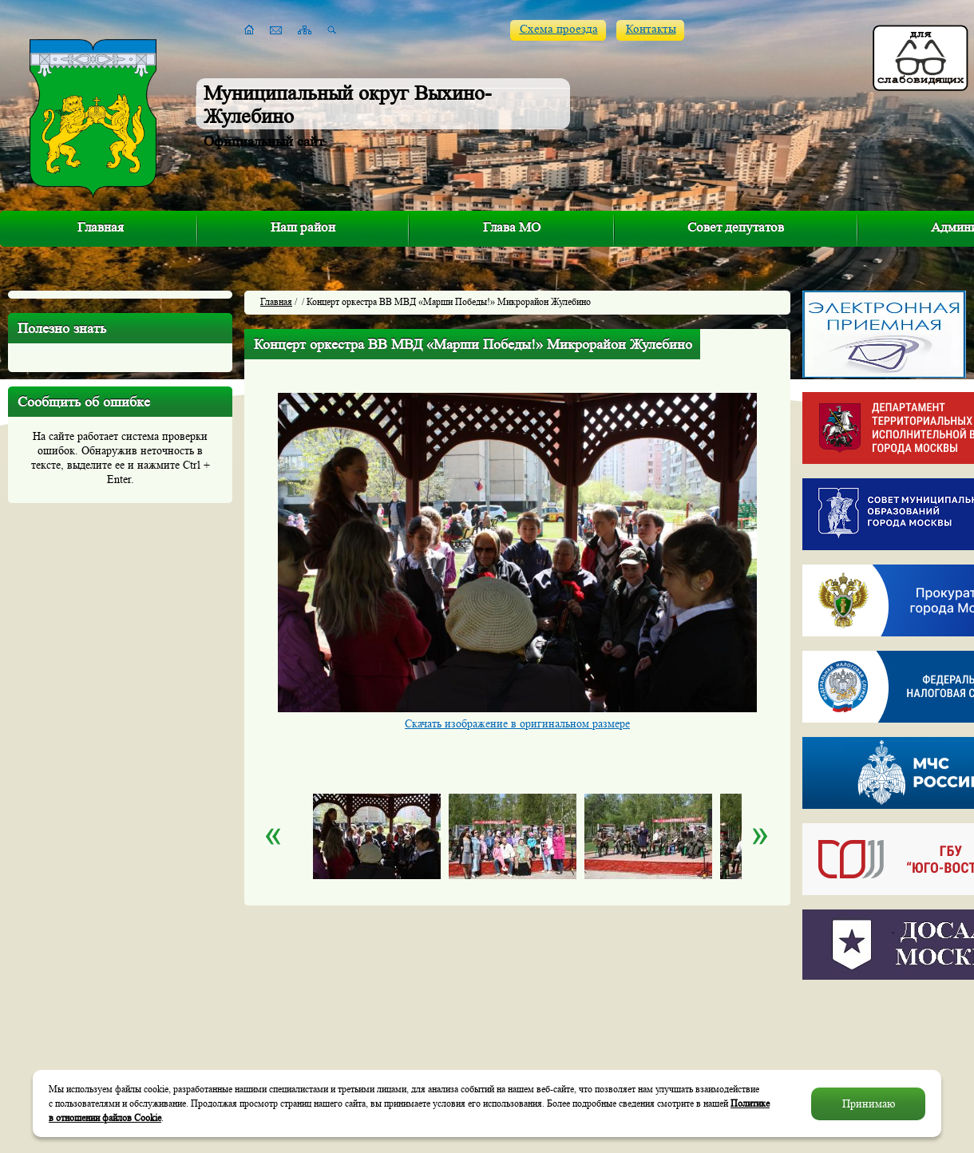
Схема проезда (559, 29)
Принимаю (868, 1103)
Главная (100, 227)
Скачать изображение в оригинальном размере (517, 723)
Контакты (651, 29)
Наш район (303, 227)
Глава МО (511, 227)
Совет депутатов (735, 227)
